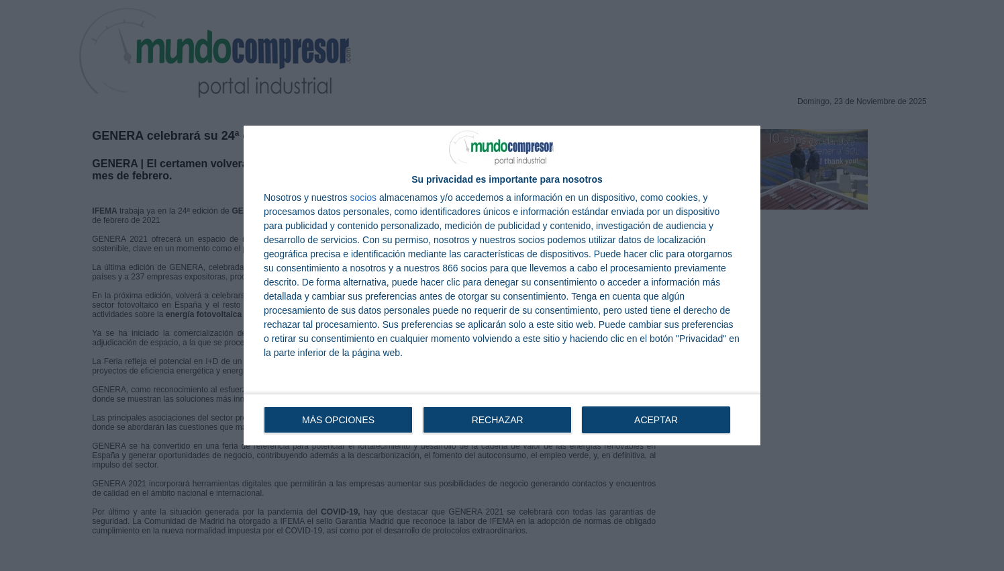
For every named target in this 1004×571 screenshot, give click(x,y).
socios (363, 197)
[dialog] (502, 285)
